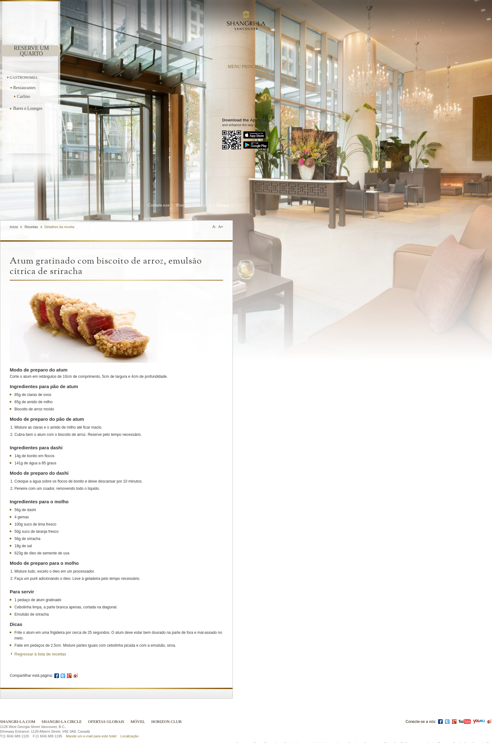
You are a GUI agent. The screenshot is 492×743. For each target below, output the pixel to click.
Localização (129, 722)
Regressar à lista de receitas (40, 654)
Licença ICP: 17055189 (474, 735)
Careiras (354, 729)
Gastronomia (24, 77)
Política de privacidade (417, 729)
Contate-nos (158, 205)
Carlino (23, 96)
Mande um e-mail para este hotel (91, 722)
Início (14, 227)
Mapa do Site (482, 729)
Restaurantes (25, 87)
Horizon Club (166, 707)
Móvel (138, 707)
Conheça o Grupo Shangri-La (258, 729)
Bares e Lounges (27, 108)
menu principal (246, 66)
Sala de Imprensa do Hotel (304, 729)
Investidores (336, 729)
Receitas (31, 227)
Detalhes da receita (59, 227)
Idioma (223, 205)
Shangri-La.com (17, 707)
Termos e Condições (453, 729)
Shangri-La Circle (61, 707)
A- (214, 227)
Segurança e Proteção (381, 729)
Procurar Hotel (189, 205)
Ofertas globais (106, 707)
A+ (220, 227)
